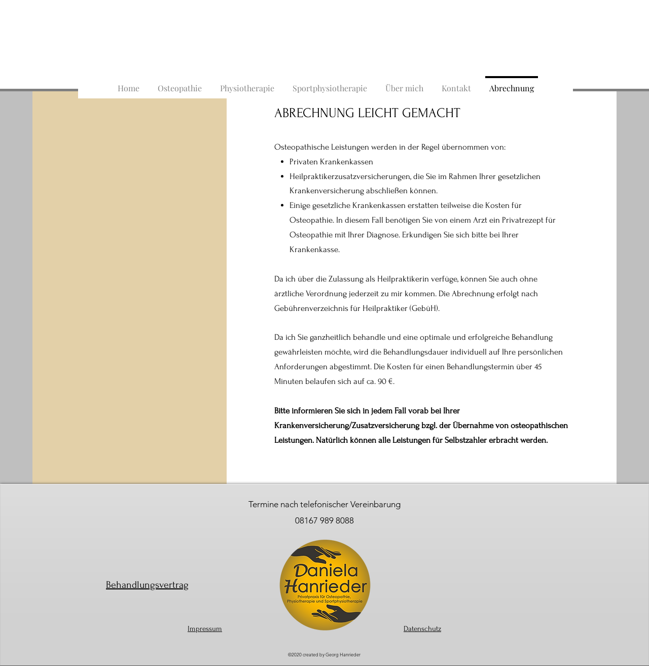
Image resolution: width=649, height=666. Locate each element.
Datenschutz (422, 628)
